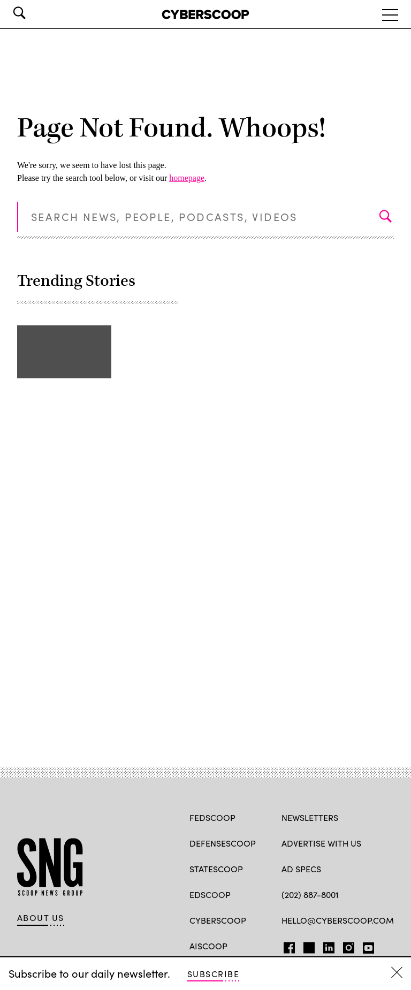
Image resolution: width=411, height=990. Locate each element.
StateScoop (216, 868)
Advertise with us (321, 843)
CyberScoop (217, 920)
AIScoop (208, 945)
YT (366, 945)
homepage (186, 177)
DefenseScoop (222, 843)
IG (345, 945)
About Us (40, 917)
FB (286, 945)
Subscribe (213, 973)
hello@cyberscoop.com (337, 920)
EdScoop (210, 894)
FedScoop (212, 817)
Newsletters (309, 817)
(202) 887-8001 (310, 894)
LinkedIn (329, 945)
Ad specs (301, 868)
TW (307, 945)
